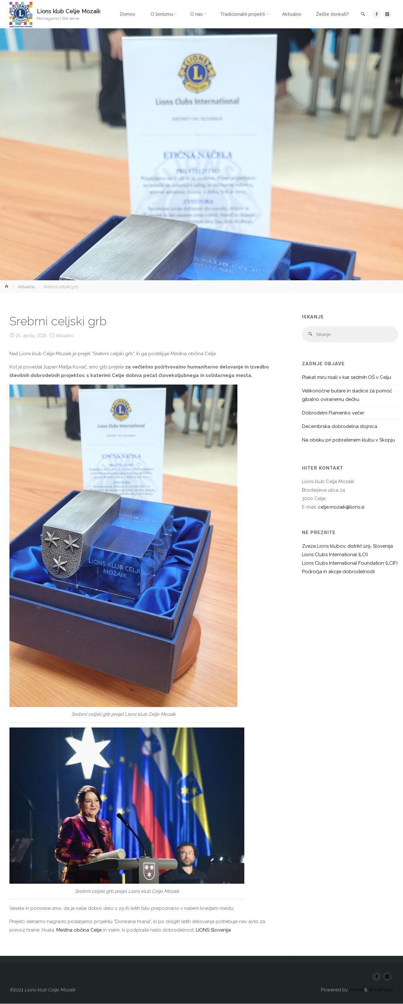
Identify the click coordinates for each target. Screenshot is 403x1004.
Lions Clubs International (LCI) (335, 555)
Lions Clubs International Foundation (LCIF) (350, 563)
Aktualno (26, 286)
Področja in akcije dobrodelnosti (338, 572)
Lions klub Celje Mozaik (69, 11)
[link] (362, 14)
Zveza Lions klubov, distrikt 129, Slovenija (347, 546)
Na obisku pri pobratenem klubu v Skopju (348, 440)
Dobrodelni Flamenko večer (333, 413)
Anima (355, 990)
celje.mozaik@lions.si (341, 507)
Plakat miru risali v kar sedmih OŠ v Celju (346, 377)
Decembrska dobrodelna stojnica (339, 427)
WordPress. (381, 990)
